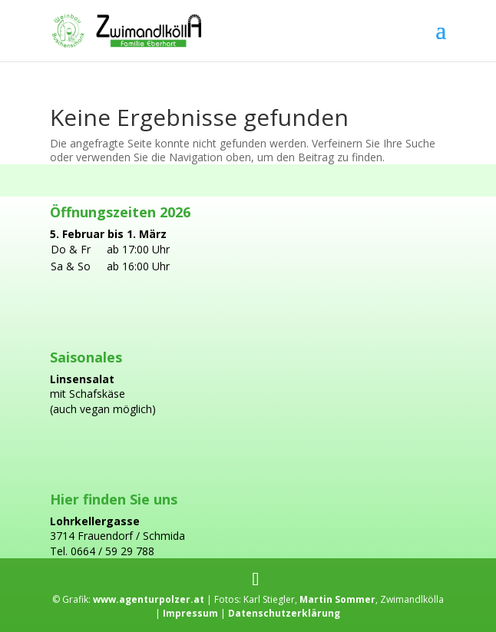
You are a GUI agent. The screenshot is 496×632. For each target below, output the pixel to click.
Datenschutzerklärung (283, 613)
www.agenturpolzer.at (147, 599)
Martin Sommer (337, 599)
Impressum (190, 613)
